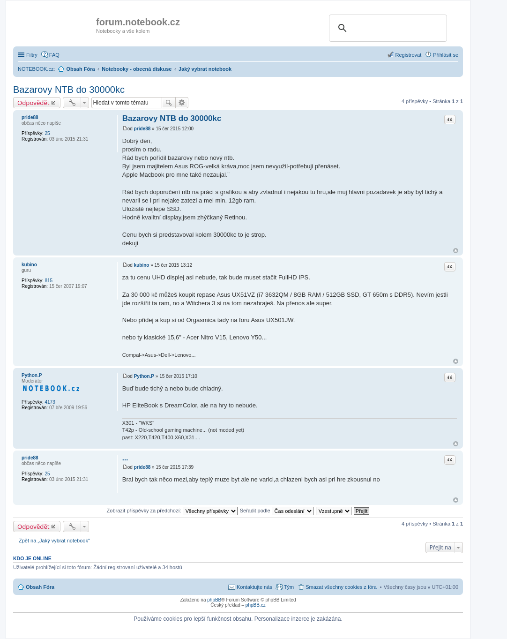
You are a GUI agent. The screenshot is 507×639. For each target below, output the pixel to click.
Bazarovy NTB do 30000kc (69, 89)
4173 (50, 402)
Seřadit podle (276, 510)
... (125, 458)
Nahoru (455, 250)
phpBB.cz (256, 605)
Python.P (32, 375)
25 (47, 133)
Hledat (169, 102)
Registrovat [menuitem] (408, 55)
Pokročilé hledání (182, 102)
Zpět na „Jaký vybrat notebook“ (54, 540)
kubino (29, 264)
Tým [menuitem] (289, 587)
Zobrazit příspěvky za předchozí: (172, 510)
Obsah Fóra (40, 587)
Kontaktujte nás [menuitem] (254, 587)
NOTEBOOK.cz (35, 69)
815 (48, 280)
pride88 (30, 117)
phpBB (214, 599)
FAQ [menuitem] (54, 55)
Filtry (31, 55)
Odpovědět (33, 102)
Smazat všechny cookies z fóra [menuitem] (341, 587)
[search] (387, 28)
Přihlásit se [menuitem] (445, 55)
